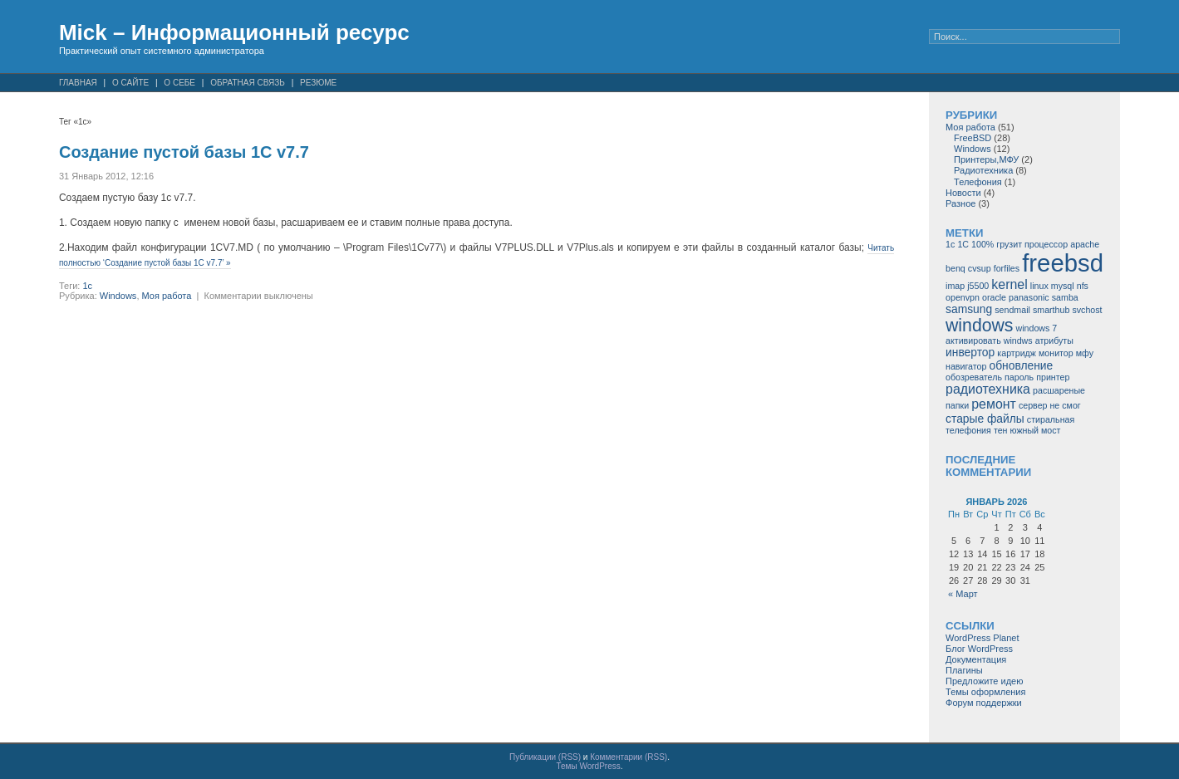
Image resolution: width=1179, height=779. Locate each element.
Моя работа (167, 296)
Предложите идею (984, 681)
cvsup (979, 268)
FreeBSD (972, 138)
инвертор (970, 352)
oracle (994, 297)
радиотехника (988, 389)
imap (955, 286)
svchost (1087, 310)
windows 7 (1036, 328)
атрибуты (1054, 340)
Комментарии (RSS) (628, 757)
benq (955, 268)
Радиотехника (983, 170)
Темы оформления (985, 692)
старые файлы (985, 418)
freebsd (1062, 263)
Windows (118, 296)
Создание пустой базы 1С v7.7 (184, 152)
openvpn (963, 297)
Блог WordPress (979, 649)
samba (1065, 297)
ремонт (993, 404)
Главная (78, 82)
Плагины (964, 670)
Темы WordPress (588, 766)
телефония (968, 430)
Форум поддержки (984, 703)
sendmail (1012, 310)
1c (87, 286)
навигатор (966, 366)
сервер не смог (1050, 405)
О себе (179, 82)
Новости (963, 193)
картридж (1016, 353)
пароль (1019, 377)
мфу (1084, 353)
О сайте (130, 82)
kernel (1009, 284)
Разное (960, 203)
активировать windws (989, 340)
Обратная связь (247, 82)
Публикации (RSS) (545, 757)
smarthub (1051, 310)
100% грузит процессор (1019, 244)
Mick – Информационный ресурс (234, 32)
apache (1084, 244)
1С (963, 244)
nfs (1082, 286)
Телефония (978, 182)
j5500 (978, 286)
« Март (963, 594)
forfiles (1006, 268)
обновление (1022, 365)
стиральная (1050, 419)
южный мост (1035, 430)
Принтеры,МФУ (986, 159)
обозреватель (974, 377)
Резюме (318, 82)
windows (979, 325)
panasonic (1029, 297)
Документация (976, 659)
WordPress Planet (982, 638)
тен (1001, 430)
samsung (969, 309)
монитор (1056, 353)
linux (1039, 286)
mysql (1062, 286)
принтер (1052, 377)
